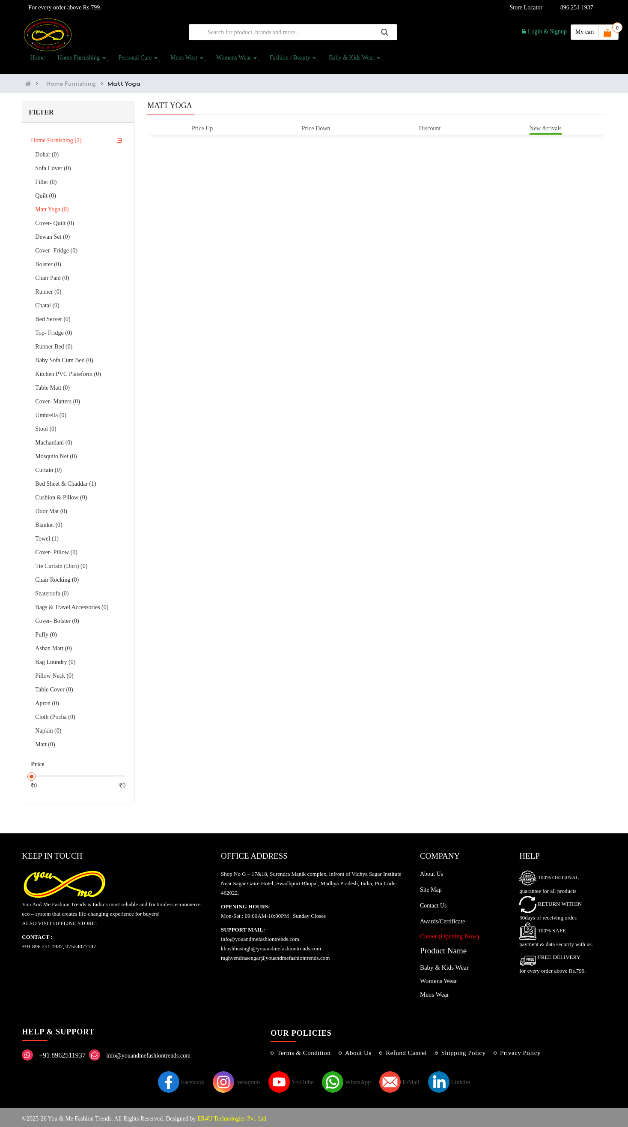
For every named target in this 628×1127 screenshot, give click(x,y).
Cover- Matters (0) (57, 399)
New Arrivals (546, 125)
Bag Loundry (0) (55, 659)
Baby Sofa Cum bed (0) (64, 358)
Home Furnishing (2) (56, 138)
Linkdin (449, 1079)
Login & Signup (544, 31)
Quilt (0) (45, 193)
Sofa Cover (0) (53, 165)
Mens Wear (185, 60)
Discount (430, 125)
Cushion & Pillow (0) (61, 495)
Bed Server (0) (52, 316)
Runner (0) (48, 289)
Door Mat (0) (51, 508)
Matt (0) (45, 742)
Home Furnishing (80, 60)
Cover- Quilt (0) (54, 220)
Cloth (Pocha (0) (55, 714)
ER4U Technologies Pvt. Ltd (231, 1115)
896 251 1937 (576, 7)
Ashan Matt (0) (53, 646)
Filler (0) (46, 179)
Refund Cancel (406, 1049)
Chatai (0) (47, 303)
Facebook (181, 1079)
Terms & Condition (303, 1049)
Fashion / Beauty (291, 60)
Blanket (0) (48, 522)
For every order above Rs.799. (63, 7)
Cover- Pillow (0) (56, 550)
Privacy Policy (520, 1049)
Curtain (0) (48, 467)
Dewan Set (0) (52, 234)
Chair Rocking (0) (57, 577)
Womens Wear (234, 60)
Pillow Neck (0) (54, 673)
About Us (431, 871)
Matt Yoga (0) (51, 207)
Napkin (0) (48, 728)
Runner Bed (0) (53, 344)
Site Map (431, 887)
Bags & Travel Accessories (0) (71, 604)
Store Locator (525, 7)
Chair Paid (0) (52, 275)
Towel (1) (47, 536)
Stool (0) (45, 426)
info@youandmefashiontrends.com (148, 1052)
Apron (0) (47, 700)
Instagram (236, 1079)
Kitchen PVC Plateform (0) (68, 371)
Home (35, 60)
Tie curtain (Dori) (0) (61, 563)
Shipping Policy (463, 1049)
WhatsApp (346, 1079)
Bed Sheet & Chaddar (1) (65, 481)
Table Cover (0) (54, 687)
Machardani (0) (53, 440)
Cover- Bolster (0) (57, 618)
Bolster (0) (48, 261)
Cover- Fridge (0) (56, 248)
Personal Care (136, 60)
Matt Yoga (123, 81)
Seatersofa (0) (51, 591)
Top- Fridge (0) (53, 330)
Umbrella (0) (50, 412)
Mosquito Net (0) (56, 454)
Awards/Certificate (442, 918)
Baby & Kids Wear (352, 60)
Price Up (202, 125)
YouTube (290, 1079)
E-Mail (399, 1079)
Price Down (316, 125)
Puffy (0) (46, 632)
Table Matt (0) (52, 385)
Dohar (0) (47, 152)
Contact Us (433, 902)
